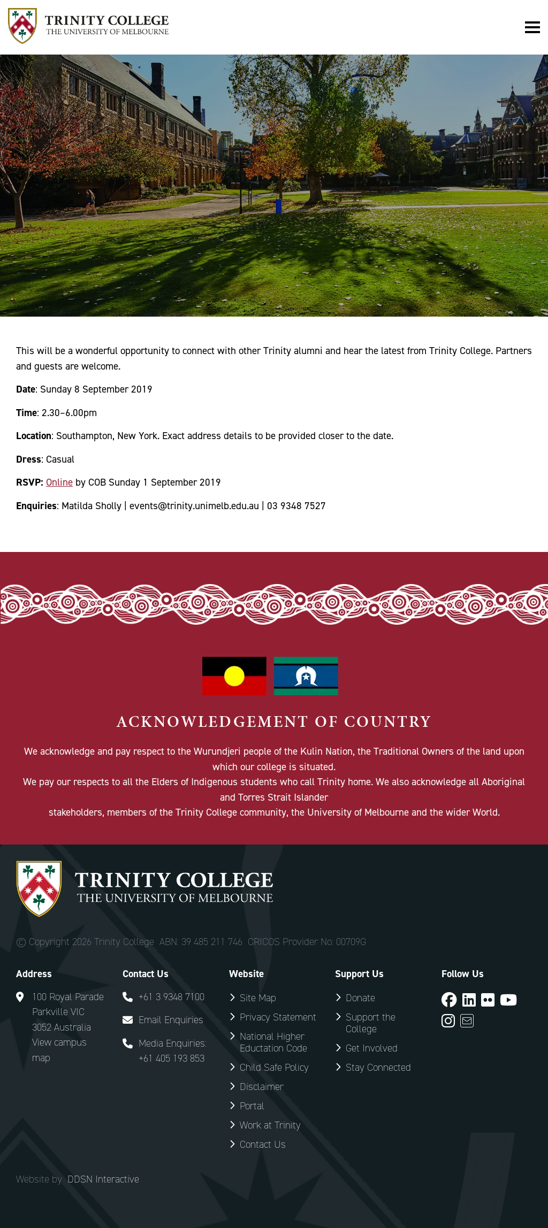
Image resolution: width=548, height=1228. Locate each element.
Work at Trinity (270, 1125)
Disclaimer (262, 1086)
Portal (252, 1105)
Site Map (258, 997)
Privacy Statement (278, 1017)
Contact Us (263, 1144)
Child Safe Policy (274, 1067)
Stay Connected (378, 1067)
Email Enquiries (171, 1019)
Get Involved (372, 1048)
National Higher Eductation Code (273, 1042)
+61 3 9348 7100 (171, 996)
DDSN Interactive (103, 1179)
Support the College (370, 1022)
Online (59, 482)
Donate (360, 997)
